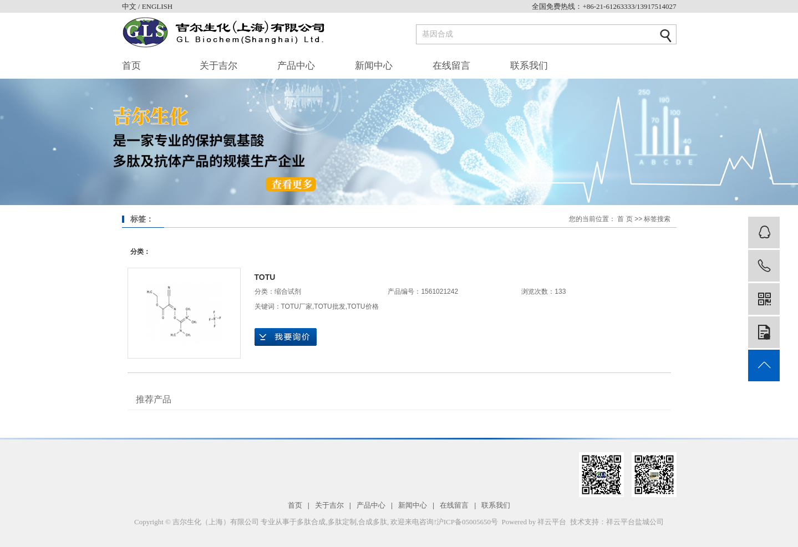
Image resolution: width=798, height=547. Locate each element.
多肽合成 (311, 522)
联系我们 (529, 65)
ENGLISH (157, 6)
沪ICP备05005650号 (467, 522)
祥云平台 (551, 522)
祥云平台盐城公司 (635, 522)
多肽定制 (342, 522)
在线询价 (286, 337)
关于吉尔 (218, 65)
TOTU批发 (329, 306)
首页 (131, 65)
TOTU (265, 277)
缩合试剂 (288, 291)
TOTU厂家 (296, 306)
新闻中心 (374, 65)
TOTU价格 (362, 306)
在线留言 (451, 65)
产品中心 (296, 65)
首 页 (624, 219)
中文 (130, 6)
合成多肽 (372, 522)
